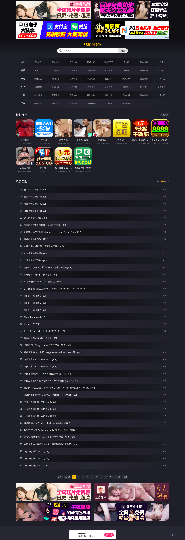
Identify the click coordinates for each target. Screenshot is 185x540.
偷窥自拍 (38, 87)
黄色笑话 (144, 95)
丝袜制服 (126, 70)
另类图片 (161, 87)
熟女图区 (144, 87)
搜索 (123, 51)
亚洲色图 (55, 87)
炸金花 (126, 62)
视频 (23, 70)
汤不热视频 (91, 103)
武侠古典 (91, 95)
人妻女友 (73, 95)
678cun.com (92, 44)
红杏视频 (108, 103)
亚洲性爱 (38, 78)
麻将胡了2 (108, 62)
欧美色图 (73, 87)
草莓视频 (73, 103)
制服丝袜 (108, 78)
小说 (23, 95)
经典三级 (126, 78)
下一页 (117, 477)
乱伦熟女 (144, 78)
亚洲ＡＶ (38, 70)
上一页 (67, 477)
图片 (23, 86)
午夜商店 (55, 103)
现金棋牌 (144, 62)
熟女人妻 (108, 70)
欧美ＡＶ (73, 70)
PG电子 (38, 62)
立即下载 (109, 535)
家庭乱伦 (55, 95)
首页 (59, 477)
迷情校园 (108, 95)
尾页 (125, 477)
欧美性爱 (91, 78)
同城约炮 (38, 103)
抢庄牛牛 (161, 62)
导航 (23, 103)
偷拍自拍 (55, 78)
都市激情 (38, 95)
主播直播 (144, 70)
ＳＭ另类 (161, 70)
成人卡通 (73, 78)
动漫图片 (91, 87)
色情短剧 (126, 103)
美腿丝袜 (108, 87)
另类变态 (161, 78)
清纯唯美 (126, 87)
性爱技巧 (161, 95)
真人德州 (55, 62)
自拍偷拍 (55, 70)
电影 (23, 78)
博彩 (23, 62)
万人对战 (73, 62)
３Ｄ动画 (91, 70)
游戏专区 (91, 62)
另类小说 (126, 95)
